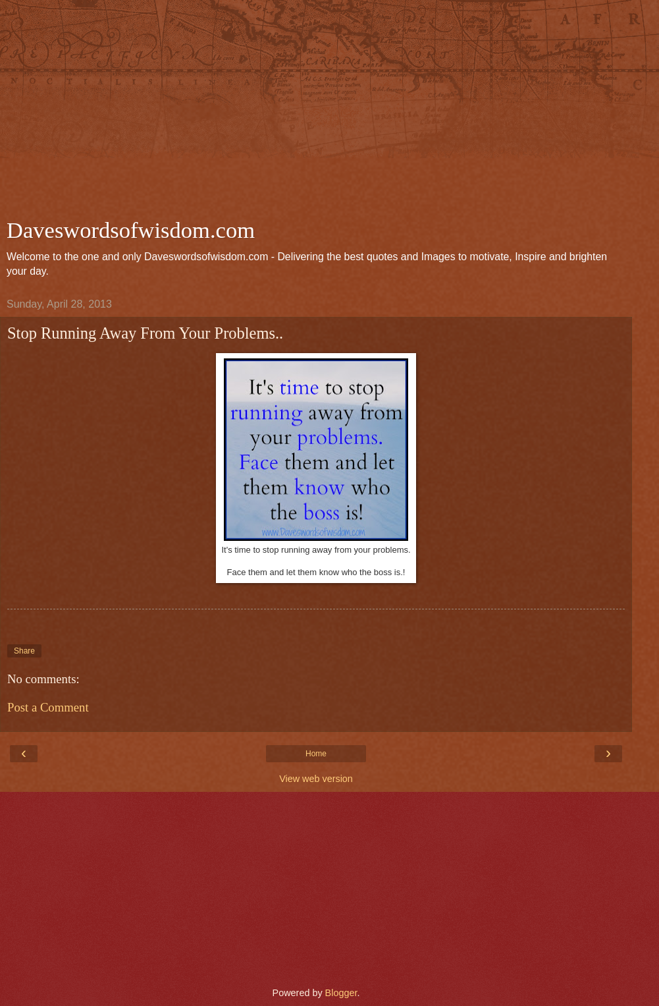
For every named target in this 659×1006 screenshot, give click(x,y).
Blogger (341, 993)
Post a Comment (48, 707)
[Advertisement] (316, 112)
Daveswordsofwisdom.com (131, 229)
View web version (316, 778)
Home (316, 753)
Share (24, 651)
